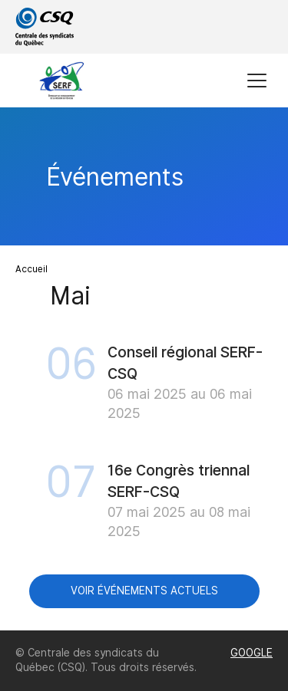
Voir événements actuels (144, 590)
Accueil (31, 269)
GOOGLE (251, 653)
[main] (144, 368)
